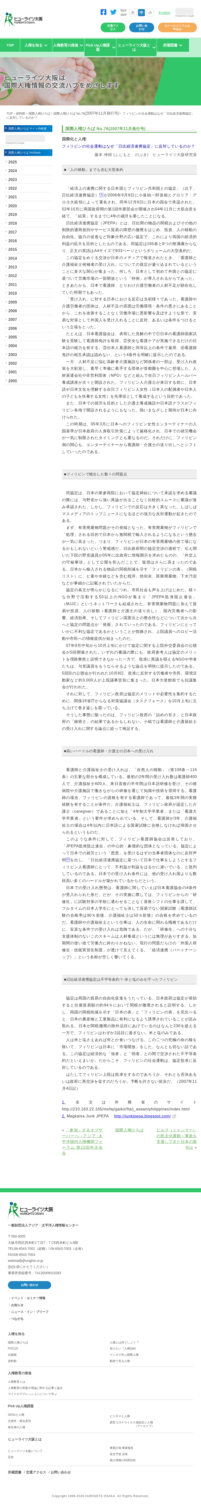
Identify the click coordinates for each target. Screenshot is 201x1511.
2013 (12, 272)
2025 (12, 167)
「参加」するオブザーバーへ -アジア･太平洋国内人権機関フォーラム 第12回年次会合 (82, 1145)
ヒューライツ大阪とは (25, 1443)
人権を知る (16, 1337)
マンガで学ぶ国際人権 (124, 1358)
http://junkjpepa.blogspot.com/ (142, 1120)
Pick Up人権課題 (21, 1410)
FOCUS (13, 1352)
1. (64, 1106)
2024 (12, 176)
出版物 (12, 1358)
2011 (12, 290)
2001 (12, 377)
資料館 (20, 117)
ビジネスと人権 (120, 1419)
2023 (12, 185)
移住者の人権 (16, 1431)
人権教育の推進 (19, 1377)
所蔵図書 (14, 1476)
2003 (12, 360)
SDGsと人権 (16, 1418)
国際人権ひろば (39, 117)
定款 (11, 1460)
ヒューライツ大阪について (25, 1454)
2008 (12, 316)
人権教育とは (16, 1385)
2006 (12, 333)
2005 (12, 342)
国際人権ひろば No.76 (86, 117)
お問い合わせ (141, 31)
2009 (12, 307)
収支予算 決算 (119, 1457)
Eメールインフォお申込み (177, 31)
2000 (12, 386)
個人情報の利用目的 (123, 1464)
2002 (12, 368)
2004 (12, 351)
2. (64, 1120)
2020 (12, 211)
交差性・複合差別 (19, 1424)
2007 (12, 325)
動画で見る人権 (120, 1364)
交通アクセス (113, 31)
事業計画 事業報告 (122, 1451)
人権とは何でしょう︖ (124, 1346)
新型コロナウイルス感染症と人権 (151, 1428)
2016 (12, 246)
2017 (12, 237)
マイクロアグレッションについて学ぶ (32, 1397)
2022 (12, 193)
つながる (17, 1322)
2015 (12, 255)
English (165, 14)
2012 (12, 281)
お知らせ (17, 1308)
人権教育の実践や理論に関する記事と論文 (35, 1391)
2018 (12, 228)
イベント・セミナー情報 (28, 1301)
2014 (12, 263)
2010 (12, 298)
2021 (12, 202)
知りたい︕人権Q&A (123, 1352)
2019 (12, 220)
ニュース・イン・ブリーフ (30, 1315)
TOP (10, 49)
